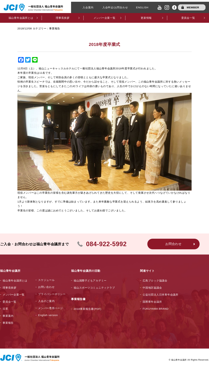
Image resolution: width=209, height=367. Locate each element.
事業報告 (8, 322)
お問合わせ (173, 244)
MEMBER (193, 7)
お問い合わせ (46, 286)
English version (48, 315)
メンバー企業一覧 (14, 294)
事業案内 (8, 315)
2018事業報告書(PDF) (87, 308)
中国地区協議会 (152, 287)
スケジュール (46, 280)
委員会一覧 (9, 301)
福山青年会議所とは (15, 280)
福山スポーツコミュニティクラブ (94, 287)
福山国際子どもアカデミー (90, 280)
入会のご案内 (46, 301)
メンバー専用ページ (50, 308)
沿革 (5, 308)
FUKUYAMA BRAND (156, 308)
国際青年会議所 (152, 301)
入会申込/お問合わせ (115, 7)
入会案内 (88, 7)
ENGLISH (142, 7)
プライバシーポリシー (52, 294)
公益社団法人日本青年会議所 (160, 294)
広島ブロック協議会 (155, 280)
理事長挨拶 (9, 287)
